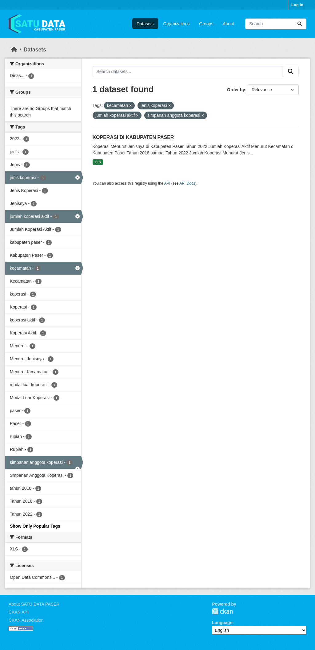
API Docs (187, 183)
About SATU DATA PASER (34, 604)
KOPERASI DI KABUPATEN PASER (133, 137)
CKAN (222, 611)
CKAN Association (26, 620)
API (167, 183)
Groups (206, 23)
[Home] (14, 50)
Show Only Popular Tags (35, 526)
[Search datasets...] (275, 23)
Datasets (145, 23)
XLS (97, 162)
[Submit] (299, 23)
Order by (236, 89)
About (228, 23)
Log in (297, 4)
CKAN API (19, 612)
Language (222, 622)
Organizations (176, 23)
